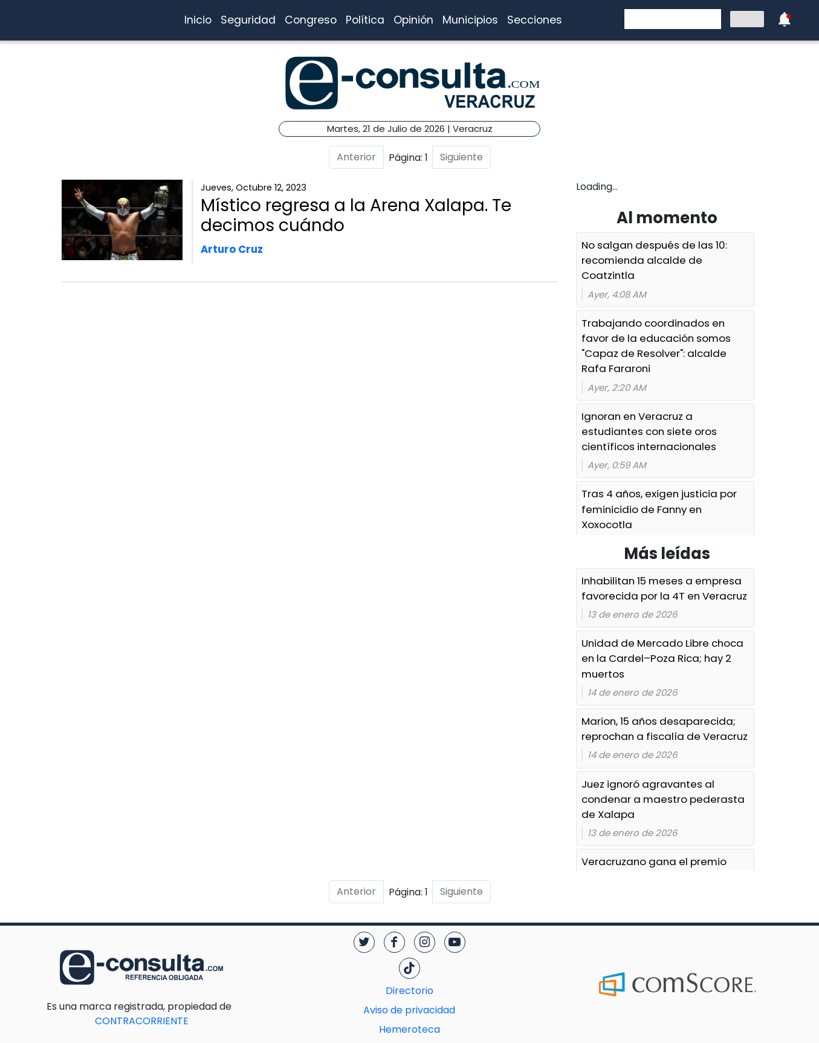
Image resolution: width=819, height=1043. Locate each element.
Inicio (198, 20)
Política (365, 20)
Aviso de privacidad (409, 1010)
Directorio (409, 991)
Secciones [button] (534, 20)
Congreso (311, 20)
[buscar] (671, 19)
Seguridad (248, 20)
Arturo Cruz (232, 249)
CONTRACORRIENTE (166, 1013)
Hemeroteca (409, 1029)
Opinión (413, 20)
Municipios (470, 20)
